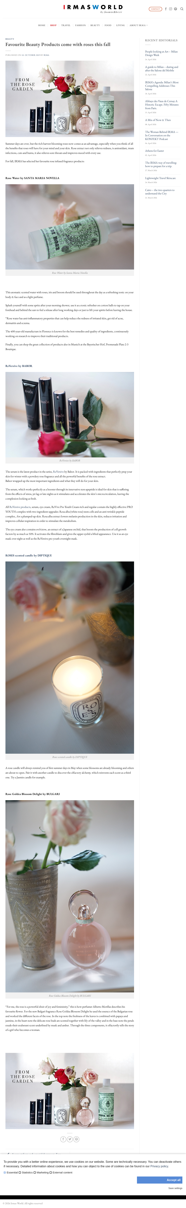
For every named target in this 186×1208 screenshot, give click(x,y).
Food (108, 25)
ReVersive (58, 471)
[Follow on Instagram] (170, 9)
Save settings (175, 1188)
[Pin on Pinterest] (76, 1139)
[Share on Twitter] (70, 1139)
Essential (12, 1172)
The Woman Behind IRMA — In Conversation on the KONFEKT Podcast (161, 135)
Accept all (174, 1180)
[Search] (181, 8)
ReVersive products (20, 507)
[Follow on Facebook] (165, 9)
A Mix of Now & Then (158, 120)
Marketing (43, 1172)
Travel (66, 25)
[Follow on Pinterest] (175, 9)
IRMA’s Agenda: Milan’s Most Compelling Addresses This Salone (162, 86)
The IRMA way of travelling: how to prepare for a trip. (161, 164)
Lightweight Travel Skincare (160, 178)
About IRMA (139, 25)
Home (41, 25)
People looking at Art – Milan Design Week (161, 53)
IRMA (46, 55)
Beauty (95, 25)
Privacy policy (159, 1166)
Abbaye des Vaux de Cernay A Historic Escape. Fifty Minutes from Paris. (162, 104)
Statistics (27, 1172)
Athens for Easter (154, 150)
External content (62, 1172)
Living (120, 25)
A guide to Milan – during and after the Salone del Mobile (161, 68)
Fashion (80, 25)
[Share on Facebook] (63, 1139)
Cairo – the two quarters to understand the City (160, 191)
